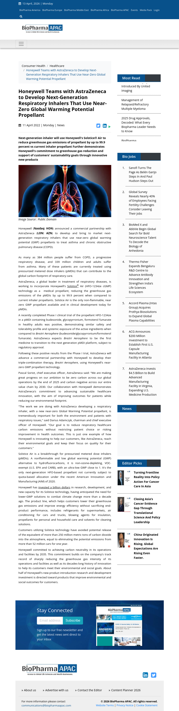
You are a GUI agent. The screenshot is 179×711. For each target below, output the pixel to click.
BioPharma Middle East (76, 10)
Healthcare (57, 66)
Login (157, 10)
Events (134, 10)
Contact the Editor (88, 690)
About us (29, 690)
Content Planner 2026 (124, 690)
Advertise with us (55, 690)
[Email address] (50, 620)
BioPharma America (29, 10)
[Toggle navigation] (21, 44)
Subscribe (73, 620)
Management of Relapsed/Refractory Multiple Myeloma (135, 105)
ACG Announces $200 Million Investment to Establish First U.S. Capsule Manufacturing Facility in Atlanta (141, 344)
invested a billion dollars (54, 487)
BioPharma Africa (100, 10)
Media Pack (146, 10)
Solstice (72, 286)
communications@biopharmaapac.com (46, 705)
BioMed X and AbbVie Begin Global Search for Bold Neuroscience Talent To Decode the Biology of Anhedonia (142, 238)
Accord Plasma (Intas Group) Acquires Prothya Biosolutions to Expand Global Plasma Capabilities (143, 311)
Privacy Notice (125, 705)
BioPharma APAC (120, 10)
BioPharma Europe (52, 10)
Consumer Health (33, 66)
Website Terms (105, 705)
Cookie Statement (146, 705)
